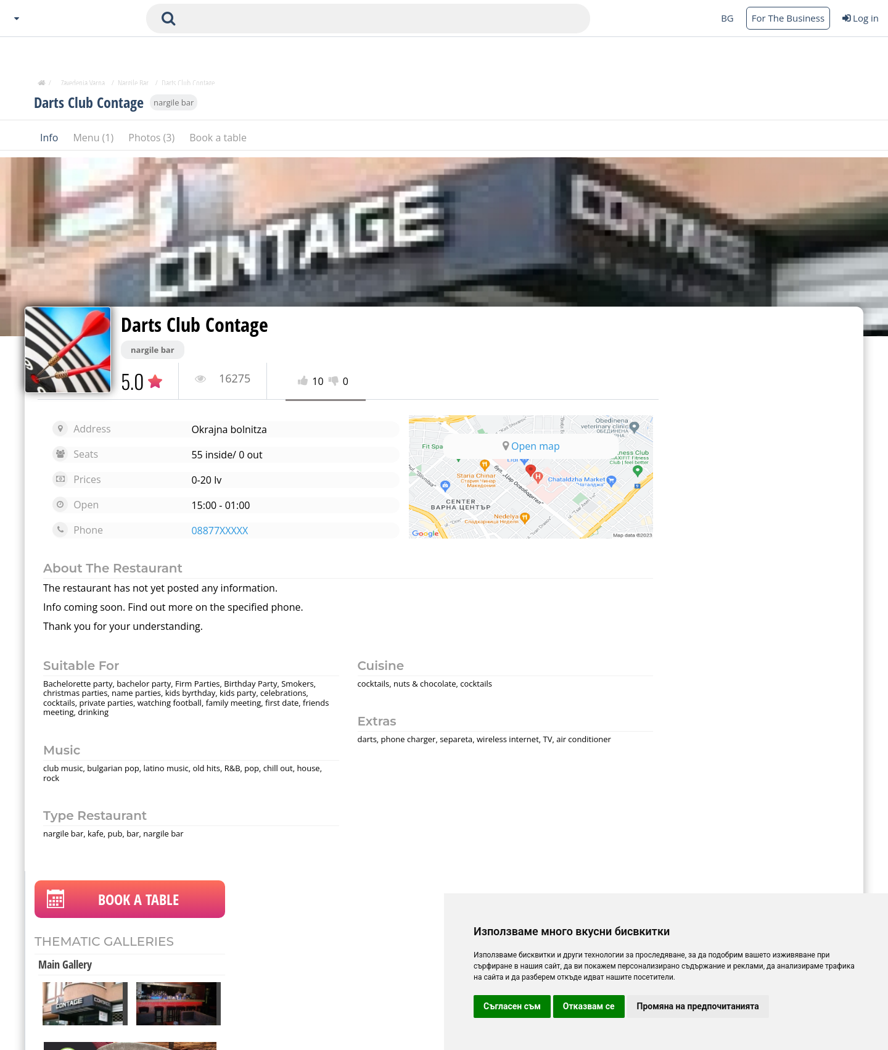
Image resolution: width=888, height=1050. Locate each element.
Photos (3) (152, 141)
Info (50, 141)
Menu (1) (94, 141)
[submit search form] (168, 18)
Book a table (218, 141)
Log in (860, 18)
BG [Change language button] (727, 18)
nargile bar (174, 106)
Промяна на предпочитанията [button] (698, 1006)
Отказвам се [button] (589, 1006)
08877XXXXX (213, 530)
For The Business (788, 18)
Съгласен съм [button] (512, 1006)
